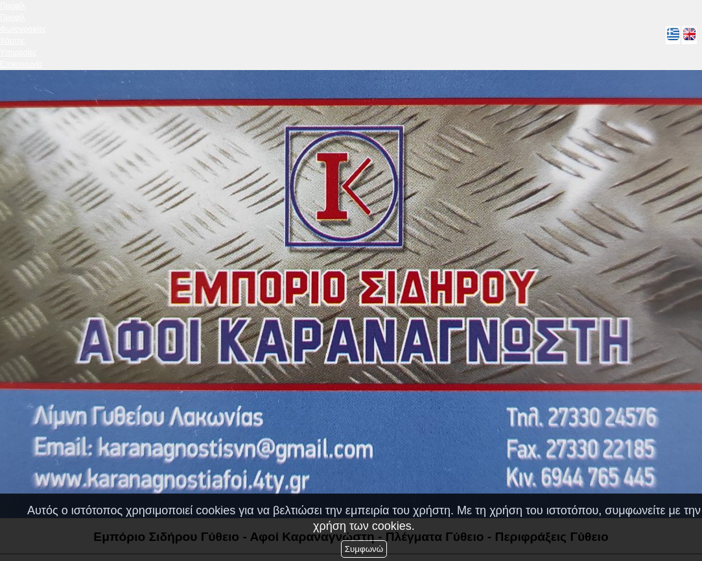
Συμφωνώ (364, 549)
